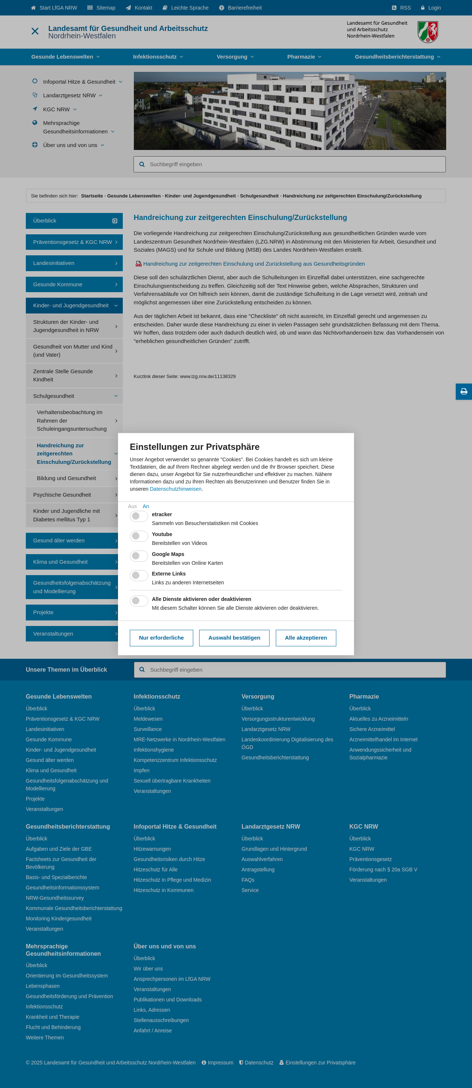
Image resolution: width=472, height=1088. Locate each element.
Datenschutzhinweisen (175, 489)
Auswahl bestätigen (234, 638)
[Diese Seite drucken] (464, 392)
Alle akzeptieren (306, 638)
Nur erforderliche (161, 638)
